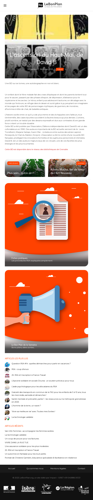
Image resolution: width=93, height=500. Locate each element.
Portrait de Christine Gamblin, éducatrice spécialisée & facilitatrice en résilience (41, 458)
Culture (60, 69)
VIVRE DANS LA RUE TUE (16, 442)
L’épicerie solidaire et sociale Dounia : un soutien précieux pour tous (43, 381)
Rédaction (32, 69)
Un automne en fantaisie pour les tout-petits (25, 454)
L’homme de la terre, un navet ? (26, 405)
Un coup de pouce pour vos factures (22, 438)
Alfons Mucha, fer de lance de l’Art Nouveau (67, 171)
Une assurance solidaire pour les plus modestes (27, 446)
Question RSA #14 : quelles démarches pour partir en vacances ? (41, 363)
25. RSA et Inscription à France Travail (29, 375)
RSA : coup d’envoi (20, 369)
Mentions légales (58, 468)
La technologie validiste (22, 417)
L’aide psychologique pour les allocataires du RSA (34, 386)
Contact (81, 468)
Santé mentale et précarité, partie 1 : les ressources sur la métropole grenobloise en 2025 (49, 400)
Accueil (11, 468)
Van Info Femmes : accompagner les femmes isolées (29, 431)
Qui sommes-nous (35, 468)
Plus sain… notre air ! (20, 173)
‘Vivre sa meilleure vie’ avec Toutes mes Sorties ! (33, 411)
